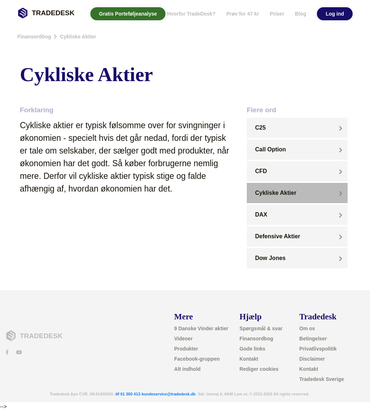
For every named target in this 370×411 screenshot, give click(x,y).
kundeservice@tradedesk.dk (168, 394)
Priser (277, 14)
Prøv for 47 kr (242, 14)
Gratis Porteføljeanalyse (128, 14)
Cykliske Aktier (78, 36)
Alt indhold (187, 369)
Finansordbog (34, 36)
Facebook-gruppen (197, 359)
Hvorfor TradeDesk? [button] (191, 14)
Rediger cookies (259, 369)
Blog (300, 14)
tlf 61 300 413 (128, 394)
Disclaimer (312, 359)
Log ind (335, 14)
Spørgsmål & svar (261, 328)
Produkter (186, 349)
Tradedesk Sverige (321, 379)
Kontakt (249, 359)
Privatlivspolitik (317, 349)
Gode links (253, 349)
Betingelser (313, 338)
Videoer (183, 338)
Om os (307, 328)
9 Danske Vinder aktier (201, 328)
